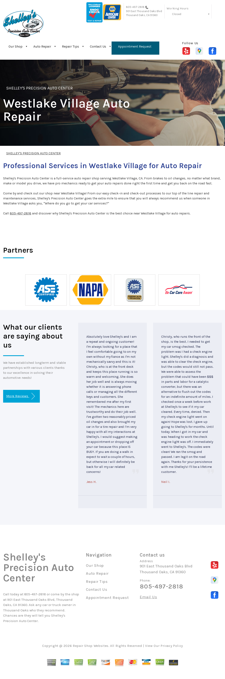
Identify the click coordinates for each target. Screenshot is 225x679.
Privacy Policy (172, 646)
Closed (176, 14)
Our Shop (16, 46)
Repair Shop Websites (90, 646)
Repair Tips (70, 46)
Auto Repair (42, 46)
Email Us (148, 597)
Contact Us (98, 46)
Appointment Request (134, 46)
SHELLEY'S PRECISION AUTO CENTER (39, 88)
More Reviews (20, 396)
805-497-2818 (135, 7)
